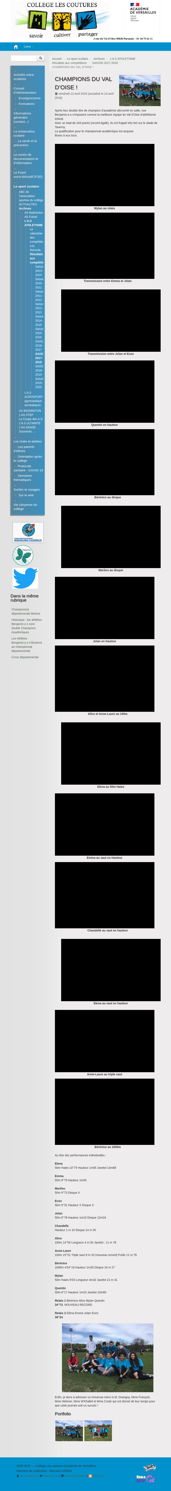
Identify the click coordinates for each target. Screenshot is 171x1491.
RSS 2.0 (96, 1476)
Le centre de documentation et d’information (26, 159)
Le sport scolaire (77, 58)
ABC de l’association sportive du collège (31, 196)
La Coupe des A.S (30, 419)
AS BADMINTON (30, 410)
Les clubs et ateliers (28, 441)
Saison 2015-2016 (39, 333)
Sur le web (26, 495)
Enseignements (30, 98)
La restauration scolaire (24, 133)
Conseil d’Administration (25, 90)
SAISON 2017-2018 (105, 63)
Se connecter (26, 1476)
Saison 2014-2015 (39, 320)
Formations (27, 103)
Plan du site (49, 1476)
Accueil (57, 58)
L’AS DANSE (27, 427)
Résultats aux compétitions (69, 63)
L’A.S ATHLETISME (123, 58)
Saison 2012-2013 (39, 308)
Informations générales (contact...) (22, 117)
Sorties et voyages (27, 489)
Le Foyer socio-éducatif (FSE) (28, 174)
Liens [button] (29, 46)
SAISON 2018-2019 (40, 370)
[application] (104, 175)
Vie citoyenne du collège (25, 507)
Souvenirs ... (27, 431)
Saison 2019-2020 (39, 383)
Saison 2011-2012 (39, 295)
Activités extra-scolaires (24, 77)
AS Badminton (33, 212)
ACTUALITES (28, 204)
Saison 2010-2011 (39, 283)
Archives (99, 58)
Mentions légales (73, 1476)
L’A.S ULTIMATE (30, 423)
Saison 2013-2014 (39, 271)
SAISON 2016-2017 (40, 345)
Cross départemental (25, 657)
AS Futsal (30, 216)
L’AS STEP (26, 415)
